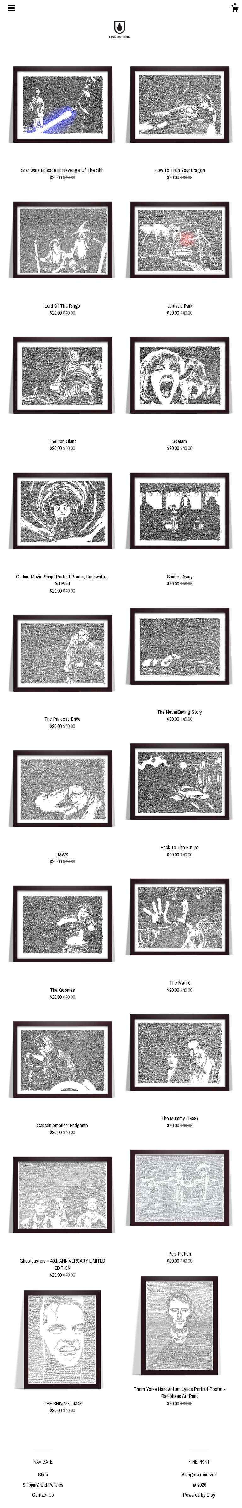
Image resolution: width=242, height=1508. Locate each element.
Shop (43, 1474)
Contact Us (43, 1494)
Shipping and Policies (43, 1484)
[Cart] (234, 9)
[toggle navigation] (11, 8)
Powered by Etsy (199, 1494)
